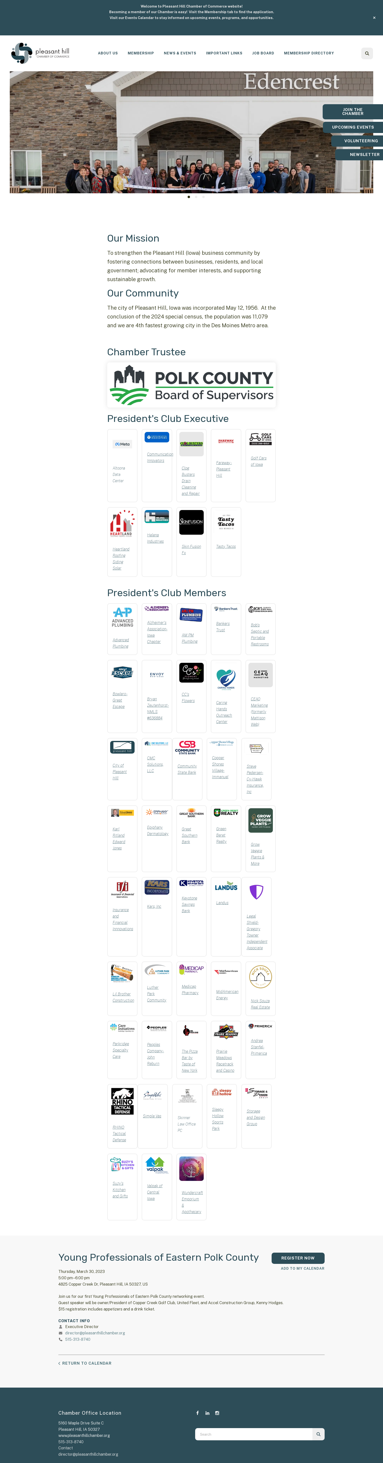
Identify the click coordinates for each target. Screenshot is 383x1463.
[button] (374, 17)
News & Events (180, 53)
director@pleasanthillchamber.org (95, 1333)
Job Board (263, 53)
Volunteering (352, 143)
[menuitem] (108, 53)
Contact (65, 1448)
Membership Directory (309, 53)
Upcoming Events (352, 127)
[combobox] (253, 1434)
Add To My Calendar (303, 1268)
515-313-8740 (77, 1339)
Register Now (298, 1258)
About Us (108, 53)
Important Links (224, 53)
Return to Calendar (87, 1363)
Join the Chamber (352, 109)
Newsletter (352, 156)
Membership (141, 53)
